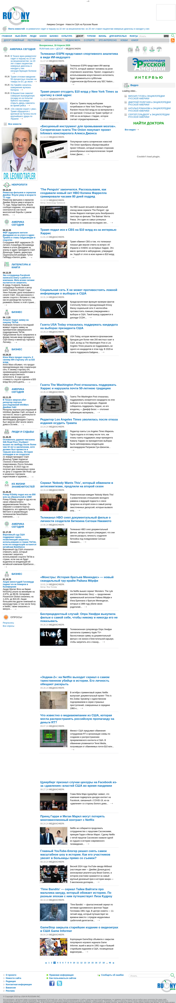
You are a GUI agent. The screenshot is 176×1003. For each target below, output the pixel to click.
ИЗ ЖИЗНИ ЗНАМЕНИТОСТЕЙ (23, 485)
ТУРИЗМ (91, 36)
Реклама (10, 991)
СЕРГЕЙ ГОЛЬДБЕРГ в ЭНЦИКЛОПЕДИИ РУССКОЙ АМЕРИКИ (148, 115)
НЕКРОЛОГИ (19, 184)
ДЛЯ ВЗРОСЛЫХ (118, 36)
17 (100, 963)
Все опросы (8, 626)
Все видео (132, 129)
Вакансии (11, 987)
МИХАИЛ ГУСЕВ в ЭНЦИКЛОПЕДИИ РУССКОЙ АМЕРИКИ (146, 97)
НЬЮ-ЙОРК (21, 36)
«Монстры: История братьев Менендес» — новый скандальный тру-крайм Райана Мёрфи (77, 579)
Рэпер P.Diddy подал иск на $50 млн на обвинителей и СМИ (19, 495)
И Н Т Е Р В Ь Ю (149, 77)
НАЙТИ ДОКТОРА (148, 123)
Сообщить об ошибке (112, 975)
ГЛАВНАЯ (7, 36)
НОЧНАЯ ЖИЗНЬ (53, 40)
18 (104, 963)
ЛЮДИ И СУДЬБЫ (23, 431)
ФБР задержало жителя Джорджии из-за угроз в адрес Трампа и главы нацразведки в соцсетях (19, 236)
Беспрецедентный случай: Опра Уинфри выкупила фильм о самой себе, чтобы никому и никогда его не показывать (79, 617)
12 (81, 963)
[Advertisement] (52, 173)
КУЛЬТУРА (66, 36)
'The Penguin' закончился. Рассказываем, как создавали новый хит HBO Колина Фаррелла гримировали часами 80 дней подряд (73, 193)
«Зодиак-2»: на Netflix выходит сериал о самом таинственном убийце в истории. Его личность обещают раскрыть (74, 680)
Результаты (8, 623)
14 (89, 963)
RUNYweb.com (46, 49)
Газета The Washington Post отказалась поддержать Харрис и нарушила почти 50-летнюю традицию (78, 386)
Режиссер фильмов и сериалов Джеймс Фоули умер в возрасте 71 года (19, 195)
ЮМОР (134, 40)
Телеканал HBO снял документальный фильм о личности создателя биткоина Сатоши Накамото (75, 519)
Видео (134, 85)
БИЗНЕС (54, 36)
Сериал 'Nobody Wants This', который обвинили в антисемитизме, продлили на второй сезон (76, 484)
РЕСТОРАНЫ (34, 40)
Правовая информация (61, 975)
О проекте (11, 975)
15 (93, 963)
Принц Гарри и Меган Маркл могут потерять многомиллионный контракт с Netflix (72, 818)
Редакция (11, 981)
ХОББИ (124, 40)
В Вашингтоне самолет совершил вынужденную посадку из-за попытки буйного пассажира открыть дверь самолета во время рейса (23, 99)
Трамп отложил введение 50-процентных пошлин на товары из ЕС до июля (23, 79)
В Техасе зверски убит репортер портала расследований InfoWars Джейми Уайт (16, 403)
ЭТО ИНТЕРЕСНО (108, 40)
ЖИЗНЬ (102, 36)
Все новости (14, 124)
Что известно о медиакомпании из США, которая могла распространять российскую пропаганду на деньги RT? (77, 719)
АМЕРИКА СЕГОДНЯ (22, 49)
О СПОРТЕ (89, 40)
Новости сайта (13, 978)
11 (78, 963)
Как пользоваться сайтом (62, 978)
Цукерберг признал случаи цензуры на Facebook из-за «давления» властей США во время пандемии (78, 784)
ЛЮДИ (33, 36)
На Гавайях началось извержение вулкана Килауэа (21, 87)
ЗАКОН (43, 36)
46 (110, 963)
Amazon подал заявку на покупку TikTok (16, 321)
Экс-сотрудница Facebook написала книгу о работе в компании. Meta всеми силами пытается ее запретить (18, 279)
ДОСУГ (79, 36)
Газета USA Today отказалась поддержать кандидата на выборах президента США (79, 326)
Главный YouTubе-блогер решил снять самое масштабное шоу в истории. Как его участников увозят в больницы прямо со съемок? (75, 854)
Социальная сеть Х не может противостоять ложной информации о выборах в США (78, 291)
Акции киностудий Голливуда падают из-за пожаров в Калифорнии (18, 584)
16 (96, 963)
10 (74, 963)
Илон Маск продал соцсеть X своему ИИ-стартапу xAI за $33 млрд (19, 359)
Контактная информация (19, 984)
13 (85, 963)
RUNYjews (135, 36)
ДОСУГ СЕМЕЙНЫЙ (14, 40)
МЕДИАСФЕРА (72, 40)
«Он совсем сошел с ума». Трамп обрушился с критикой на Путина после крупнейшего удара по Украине (24, 114)
